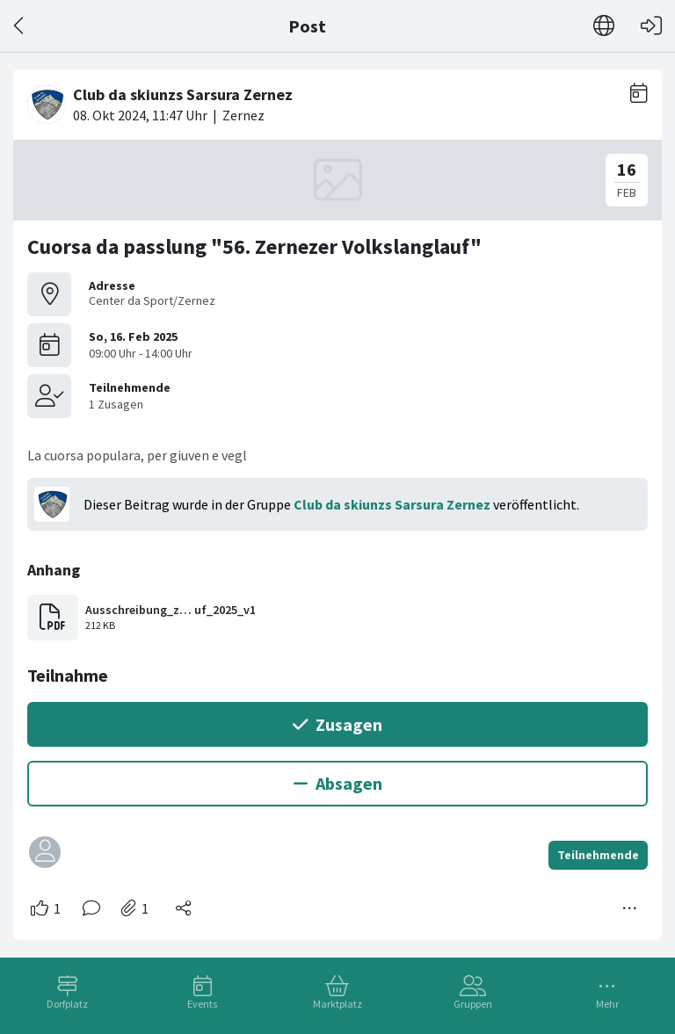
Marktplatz (337, 1003)
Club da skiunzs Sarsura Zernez (392, 504)
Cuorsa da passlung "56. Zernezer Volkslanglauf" (254, 246)
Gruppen (473, 1003)
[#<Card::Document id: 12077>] (337, 497)
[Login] (651, 26)
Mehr (607, 1003)
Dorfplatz (67, 1003)
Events (202, 1003)
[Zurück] (20, 26)
